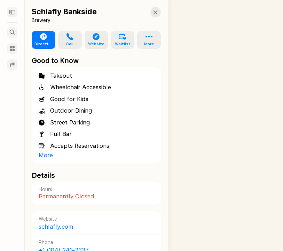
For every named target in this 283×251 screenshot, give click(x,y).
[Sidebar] (12, 12)
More (46, 155)
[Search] (12, 32)
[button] (149, 12)
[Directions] (12, 64)
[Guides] (12, 48)
